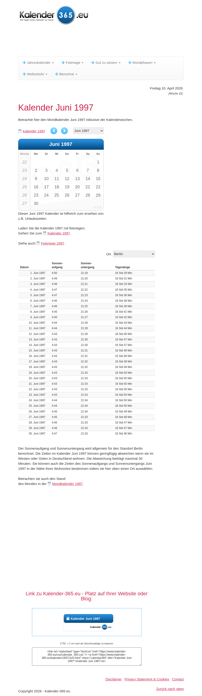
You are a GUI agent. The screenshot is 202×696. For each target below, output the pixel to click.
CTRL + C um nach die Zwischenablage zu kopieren (86, 643)
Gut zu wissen (105, 62)
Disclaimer (114, 679)
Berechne (65, 74)
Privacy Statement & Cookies (146, 679)
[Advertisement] (102, 42)
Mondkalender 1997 (67, 484)
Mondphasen (141, 62)
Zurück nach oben (170, 689)
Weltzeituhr (34, 74)
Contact (178, 679)
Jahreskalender (38, 62)
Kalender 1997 (34, 131)
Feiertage (72, 62)
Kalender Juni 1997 (85, 619)
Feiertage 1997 (52, 243)
